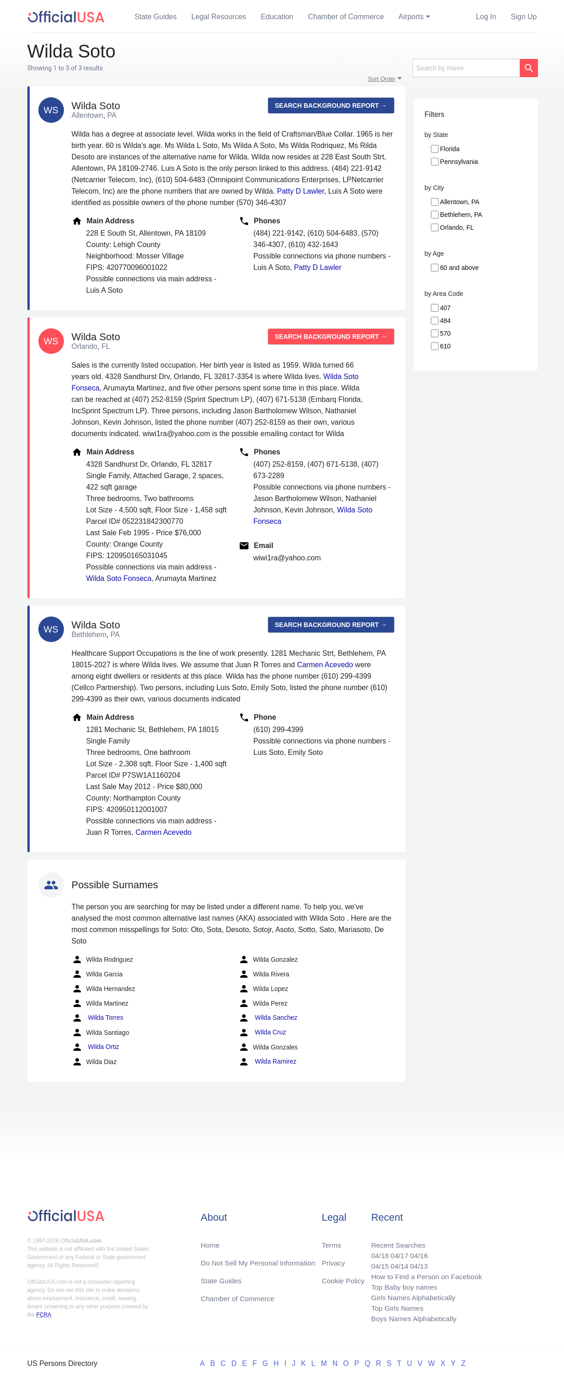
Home (211, 1241)
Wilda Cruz (262, 1032)
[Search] (466, 68)
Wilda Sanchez (267, 1017)
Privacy (333, 1260)
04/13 (417, 1263)
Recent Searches (396, 1241)
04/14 (397, 1263)
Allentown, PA (460, 202)
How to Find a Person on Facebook (425, 1274)
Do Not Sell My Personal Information (260, 1260)
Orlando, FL (457, 227)
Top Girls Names (395, 1307)
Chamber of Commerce (346, 17)
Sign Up (524, 17)
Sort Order (382, 78)
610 (445, 346)
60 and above (459, 268)
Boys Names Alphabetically (412, 1318)
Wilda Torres (97, 1017)
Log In (486, 17)
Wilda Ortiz (95, 1047)
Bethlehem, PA (461, 215)
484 (445, 320)
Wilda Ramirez (267, 1061)
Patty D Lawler (300, 191)
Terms (331, 1241)
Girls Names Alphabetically (411, 1296)
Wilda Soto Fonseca (119, 578)
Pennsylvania (459, 162)
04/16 (417, 1252)
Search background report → (331, 105)
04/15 (377, 1263)
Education (277, 17)
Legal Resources (218, 17)
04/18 (377, 1252)
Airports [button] (411, 17)
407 (445, 308)
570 (445, 333)
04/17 (397, 1252)
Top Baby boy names (402, 1285)
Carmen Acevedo (325, 665)
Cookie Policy (343, 1278)
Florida (450, 149)
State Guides (156, 17)
